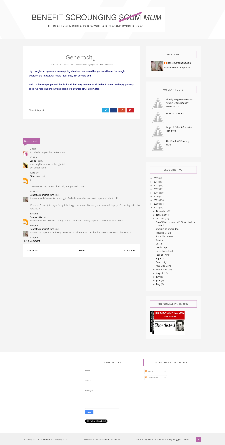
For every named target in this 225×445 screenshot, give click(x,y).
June (158, 280)
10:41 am (34, 157)
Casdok (33, 160)
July (158, 276)
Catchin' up (161, 247)
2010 (156, 196)
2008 (156, 203)
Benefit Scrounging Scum (55, 439)
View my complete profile (177, 67)
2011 (156, 192)
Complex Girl (36, 217)
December (161, 211)
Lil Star (159, 243)
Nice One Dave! (163, 265)
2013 (156, 185)
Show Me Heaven (164, 236)
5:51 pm (34, 213)
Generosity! (161, 262)
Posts (149, 371)
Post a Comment (31, 240)
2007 (156, 207)
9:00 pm (34, 225)
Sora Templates (156, 439)
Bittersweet (35, 176)
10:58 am (34, 172)
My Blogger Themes (179, 439)
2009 (156, 200)
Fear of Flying (162, 254)
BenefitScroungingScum (42, 194)
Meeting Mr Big (163, 232)
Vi (30, 148)
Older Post (129, 250)
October (160, 218)
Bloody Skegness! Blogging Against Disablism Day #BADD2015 (179, 103)
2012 (156, 189)
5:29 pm (34, 237)
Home (82, 250)
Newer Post (33, 250)
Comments (151, 377)
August (160, 273)
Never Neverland (164, 250)
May (158, 284)
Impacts (160, 258)
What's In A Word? (175, 113)
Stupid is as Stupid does (168, 228)
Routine (159, 240)
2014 (156, 181)
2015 (156, 178)
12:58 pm (34, 191)
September (162, 269)
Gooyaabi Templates (109, 439)
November (162, 214)
